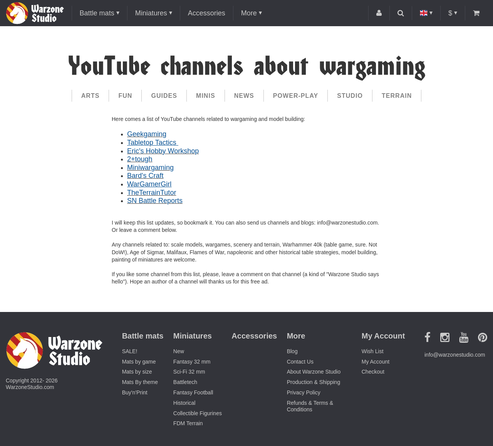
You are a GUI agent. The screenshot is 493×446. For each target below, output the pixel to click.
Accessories (206, 13)
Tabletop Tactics (152, 142)
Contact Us (300, 362)
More (249, 13)
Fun (125, 95)
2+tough (140, 159)
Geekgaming (146, 134)
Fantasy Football (193, 392)
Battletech (185, 382)
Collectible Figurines (197, 413)
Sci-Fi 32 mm (189, 372)
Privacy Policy (303, 392)
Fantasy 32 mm (191, 362)
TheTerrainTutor (151, 192)
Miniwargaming (150, 167)
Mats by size (137, 372)
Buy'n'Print (135, 392)
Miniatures (151, 13)
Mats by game (139, 362)
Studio (350, 95)
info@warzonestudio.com (454, 355)
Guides (164, 95)
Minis (205, 95)
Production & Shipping (313, 382)
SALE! (130, 351)
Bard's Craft (145, 175)
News (244, 95)
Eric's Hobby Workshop (163, 151)
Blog (292, 351)
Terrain (397, 95)
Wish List (373, 351)
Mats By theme (140, 382)
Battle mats (97, 13)
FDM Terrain (188, 423)
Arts (90, 95)
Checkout (373, 372)
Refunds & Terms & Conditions (310, 406)
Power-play (295, 95)
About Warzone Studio (314, 372)
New (178, 351)
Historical (184, 403)
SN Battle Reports (155, 201)
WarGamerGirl (149, 184)
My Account (375, 362)
